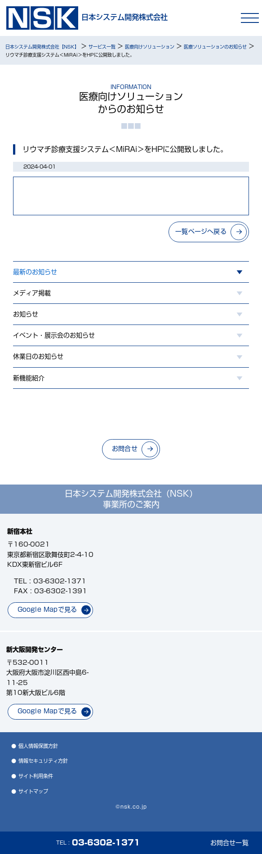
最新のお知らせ (35, 272)
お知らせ (25, 314)
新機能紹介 (28, 378)
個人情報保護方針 (38, 745)
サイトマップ (33, 791)
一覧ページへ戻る (200, 231)
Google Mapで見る (47, 609)
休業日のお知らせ (38, 356)
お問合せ (125, 448)
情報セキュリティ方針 (43, 760)
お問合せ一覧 (229, 843)
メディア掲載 (32, 293)
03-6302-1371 (59, 581)
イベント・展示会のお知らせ (54, 335)
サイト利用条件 (35, 776)
